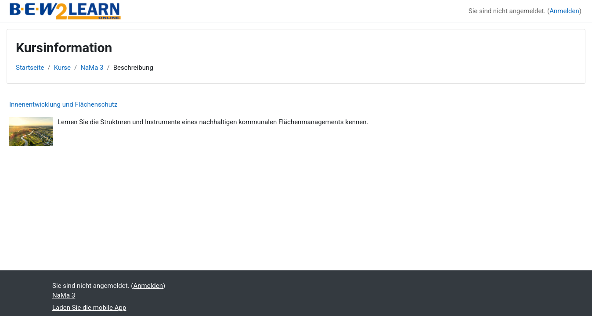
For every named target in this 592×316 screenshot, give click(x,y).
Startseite (30, 68)
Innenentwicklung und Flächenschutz (63, 104)
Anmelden (564, 11)
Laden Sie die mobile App (89, 308)
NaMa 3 (91, 68)
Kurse (62, 68)
